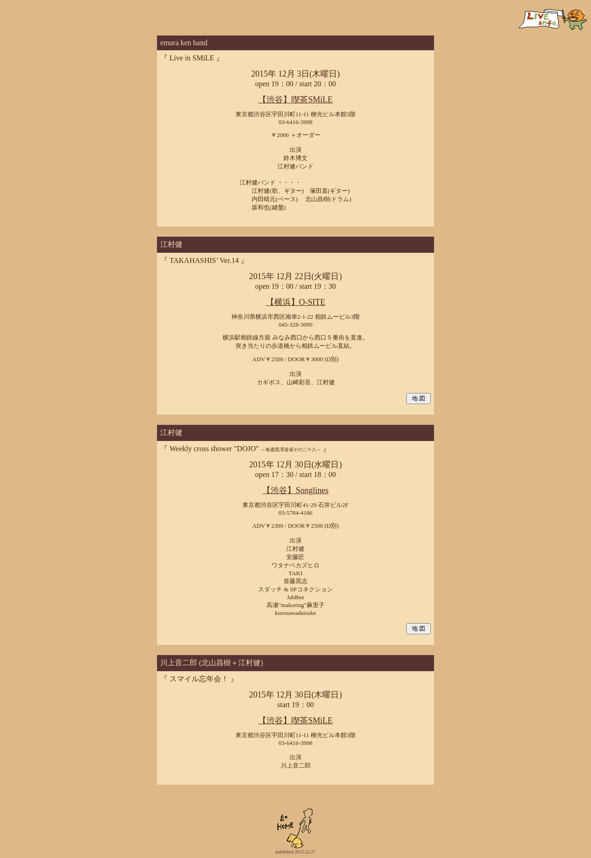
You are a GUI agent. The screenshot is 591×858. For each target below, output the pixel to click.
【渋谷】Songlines (295, 490)
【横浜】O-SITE (296, 302)
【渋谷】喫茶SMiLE (295, 99)
